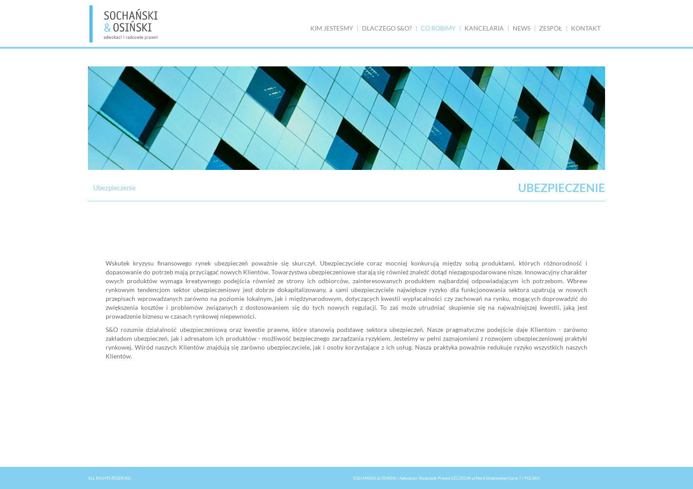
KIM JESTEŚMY (331, 28)
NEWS (521, 28)
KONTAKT (586, 28)
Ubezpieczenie (114, 188)
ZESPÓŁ (550, 28)
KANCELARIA (484, 28)
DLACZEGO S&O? (387, 28)
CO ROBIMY (438, 28)
